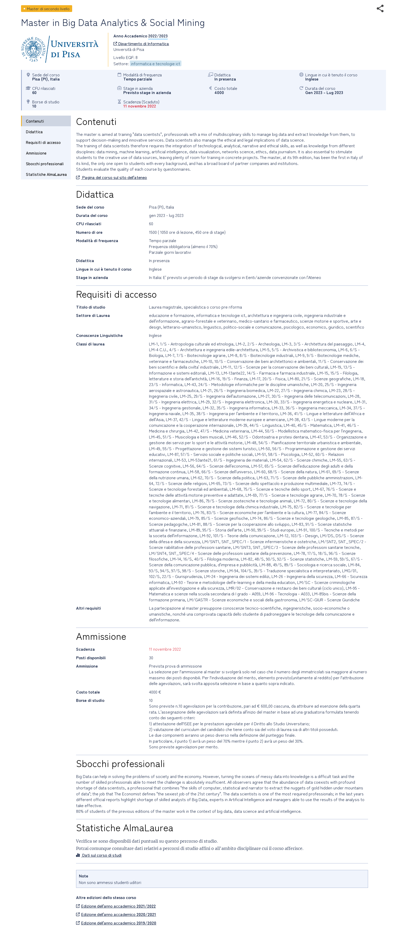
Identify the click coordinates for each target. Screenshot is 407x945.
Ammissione (36, 153)
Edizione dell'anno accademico (116, 906)
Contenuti (35, 121)
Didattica (34, 131)
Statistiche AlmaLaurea (46, 174)
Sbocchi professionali (45, 163)
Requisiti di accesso (43, 142)
